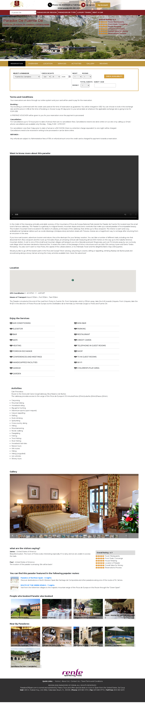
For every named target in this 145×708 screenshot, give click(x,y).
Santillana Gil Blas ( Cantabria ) (86, 649)
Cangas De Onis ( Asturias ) (85, 620)
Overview (33, 63)
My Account (103, 5)
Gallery (90, 63)
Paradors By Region (47, 12)
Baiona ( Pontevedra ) (20, 620)
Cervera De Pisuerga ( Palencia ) (24, 649)
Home (57, 687)
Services (62, 63)
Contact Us (75, 687)
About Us (65, 687)
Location (48, 63)
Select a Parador (26, 75)
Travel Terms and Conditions (92, 687)
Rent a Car (98, 12)
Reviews (104, 63)
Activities (76, 63)
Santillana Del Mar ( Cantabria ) (24, 672)
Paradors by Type (67, 12)
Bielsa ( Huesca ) (49, 620)
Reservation (17, 63)
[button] (11, 37)
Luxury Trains (84, 12)
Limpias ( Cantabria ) (113, 649)
